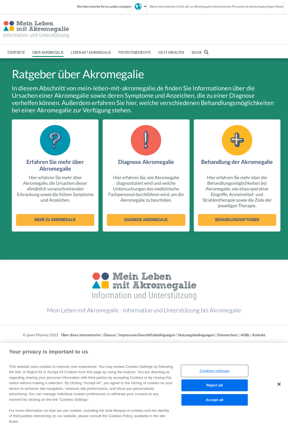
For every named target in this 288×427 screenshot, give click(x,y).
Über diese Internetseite (81, 335)
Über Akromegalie (48, 52)
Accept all (215, 402)
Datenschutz (227, 335)
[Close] (279, 386)
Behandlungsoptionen (237, 219)
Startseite (16, 52)
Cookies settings (215, 373)
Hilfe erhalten (171, 52)
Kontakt (259, 335)
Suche (200, 52)
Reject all (214, 387)
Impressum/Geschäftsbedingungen (147, 335)
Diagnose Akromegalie (146, 219)
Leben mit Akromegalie (91, 52)
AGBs (244, 335)
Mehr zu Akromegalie (55, 219)
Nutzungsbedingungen (196, 335)
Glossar (110, 335)
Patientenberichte (134, 52)
